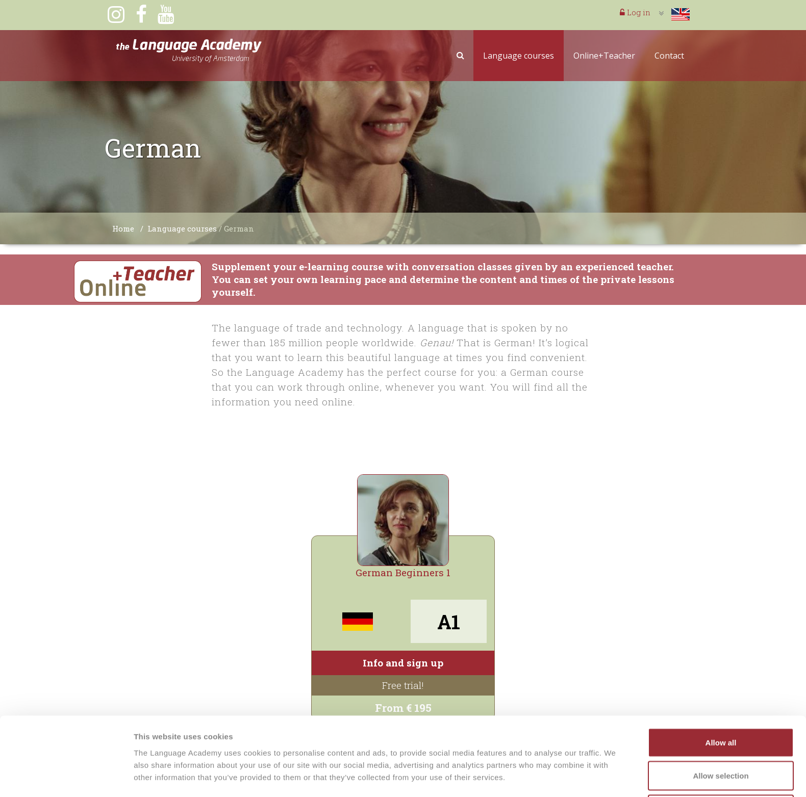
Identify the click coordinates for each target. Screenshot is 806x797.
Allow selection (720, 736)
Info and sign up (403, 662)
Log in (635, 12)
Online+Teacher (604, 55)
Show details (535, 770)
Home (123, 228)
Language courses (518, 55)
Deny (721, 769)
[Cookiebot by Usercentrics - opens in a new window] (66, 777)
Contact (669, 55)
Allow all (721, 703)
